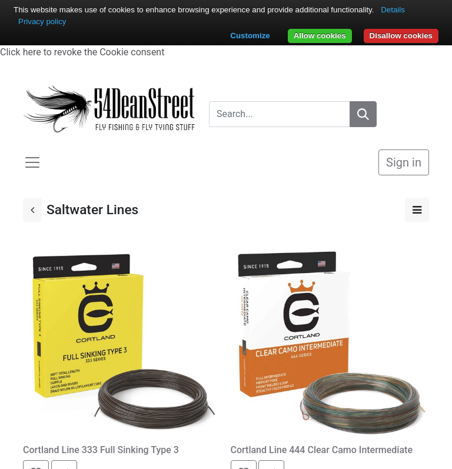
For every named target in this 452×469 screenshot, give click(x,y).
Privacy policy (42, 21)
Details (393, 9)
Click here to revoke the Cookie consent (82, 52)
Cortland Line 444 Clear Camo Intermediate (322, 449)
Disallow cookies (401, 35)
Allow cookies (320, 35)
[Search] (363, 114)
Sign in (403, 162)
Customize (250, 35)
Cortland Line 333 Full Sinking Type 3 (101, 449)
